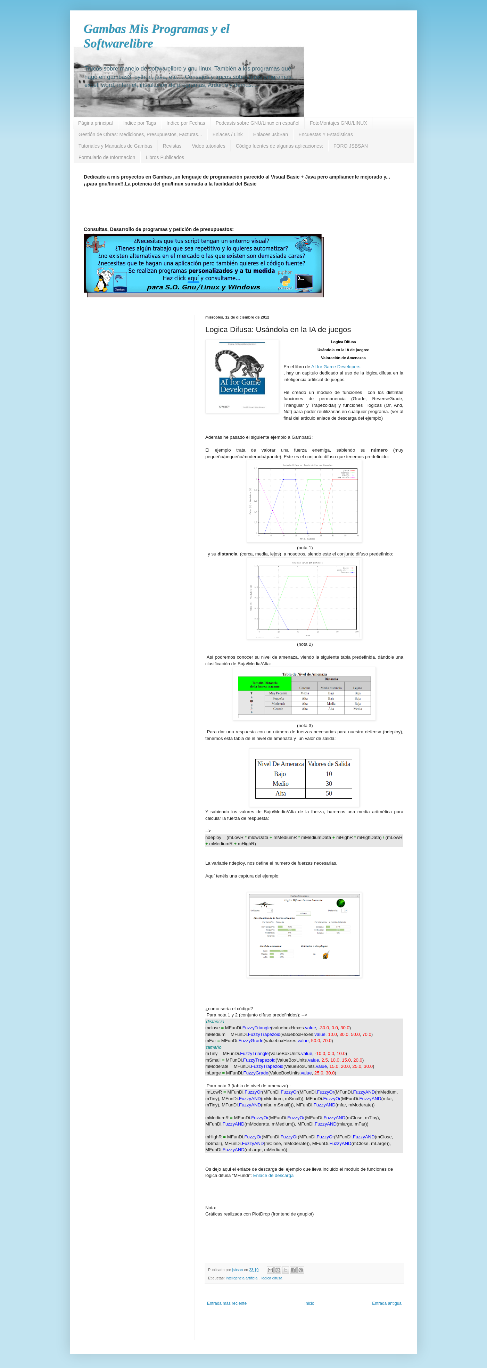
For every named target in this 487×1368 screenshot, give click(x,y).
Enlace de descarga (273, 1175)
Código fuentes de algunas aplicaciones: (279, 146)
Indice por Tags (139, 123)
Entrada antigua (387, 1303)
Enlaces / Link (228, 134)
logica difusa (272, 1278)
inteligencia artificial (242, 1278)
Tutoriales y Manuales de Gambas (115, 146)
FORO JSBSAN (350, 146)
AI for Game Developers (335, 366)
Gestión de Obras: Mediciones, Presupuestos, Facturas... (140, 134)
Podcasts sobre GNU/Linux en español (257, 123)
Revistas (172, 146)
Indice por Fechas (185, 123)
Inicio (309, 1303)
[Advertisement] (252, 208)
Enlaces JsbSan (270, 134)
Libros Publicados (165, 157)
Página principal (95, 123)
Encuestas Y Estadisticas (325, 134)
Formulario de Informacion (107, 157)
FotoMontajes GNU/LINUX (338, 123)
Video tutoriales (208, 146)
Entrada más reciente (227, 1303)
